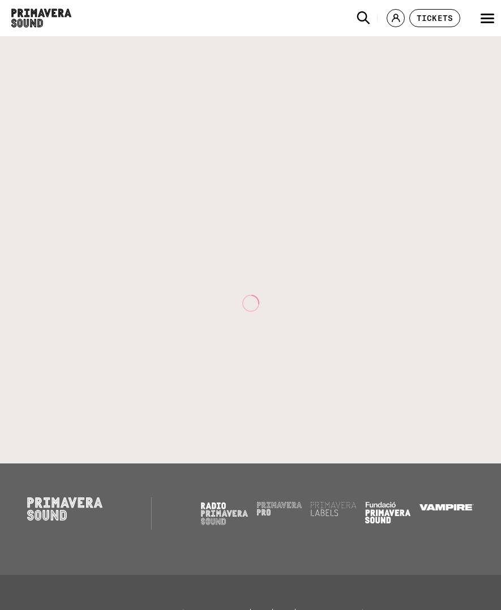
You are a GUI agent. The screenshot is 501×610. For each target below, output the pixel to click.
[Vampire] (446, 507)
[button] (363, 18)
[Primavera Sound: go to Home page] (41, 18)
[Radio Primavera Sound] (224, 513)
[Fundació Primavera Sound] (387, 520)
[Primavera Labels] (333, 513)
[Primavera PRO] (279, 512)
